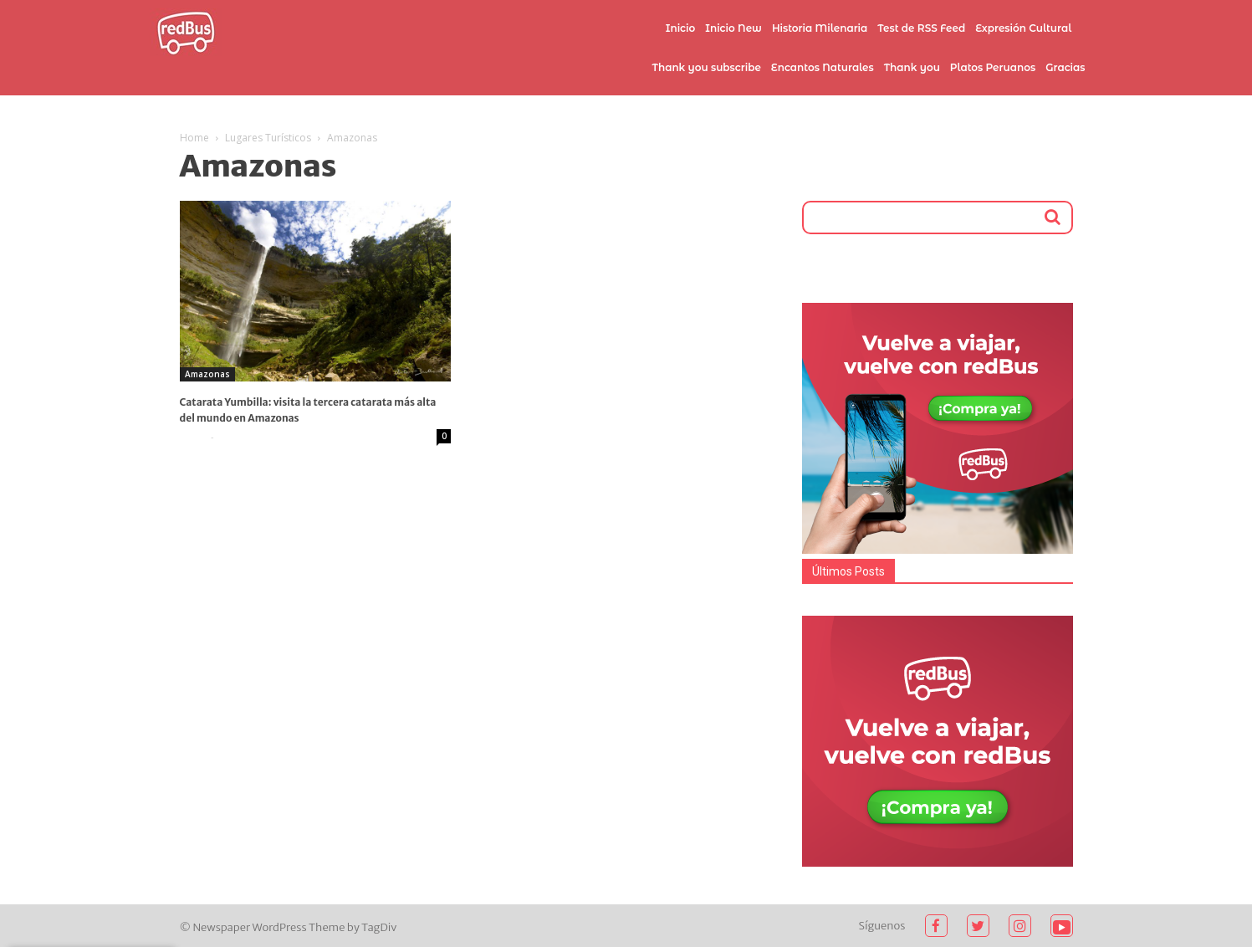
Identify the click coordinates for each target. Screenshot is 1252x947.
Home (194, 138)
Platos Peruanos (992, 67)
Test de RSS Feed (921, 28)
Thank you (912, 67)
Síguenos (882, 926)
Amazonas (207, 374)
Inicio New (733, 28)
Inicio (681, 28)
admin (193, 437)
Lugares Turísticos (268, 138)
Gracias (1065, 67)
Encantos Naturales (822, 67)
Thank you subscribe (706, 67)
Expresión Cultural (1023, 28)
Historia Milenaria (819, 28)
